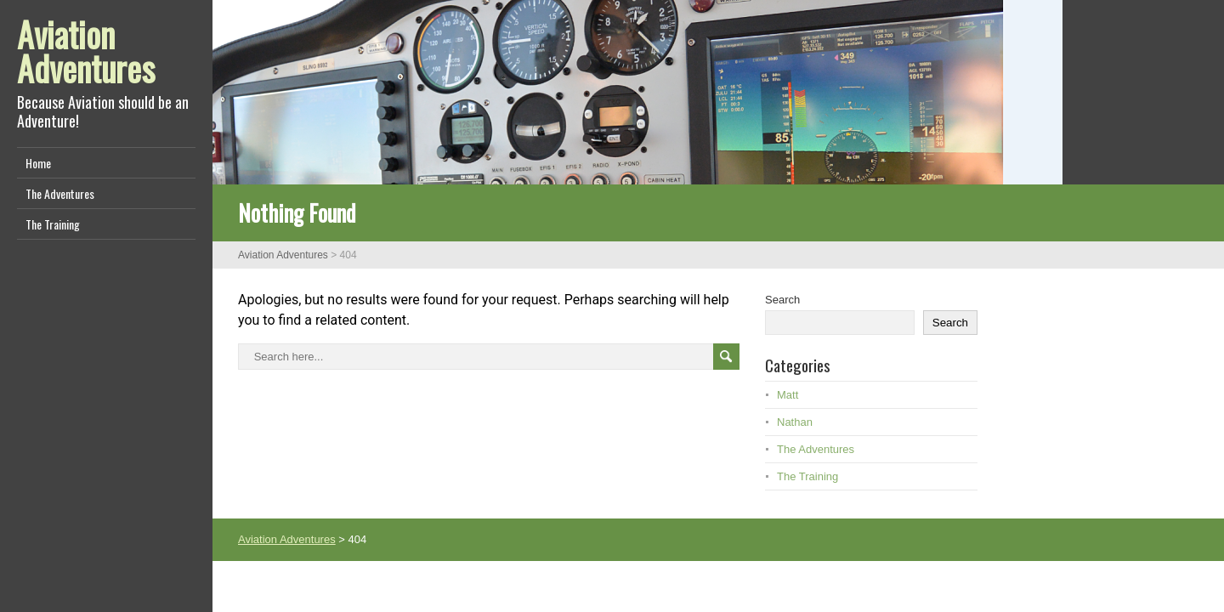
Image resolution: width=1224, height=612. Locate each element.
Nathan (795, 422)
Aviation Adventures (86, 51)
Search (782, 299)
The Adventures (60, 193)
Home (38, 163)
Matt (787, 394)
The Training (53, 224)
